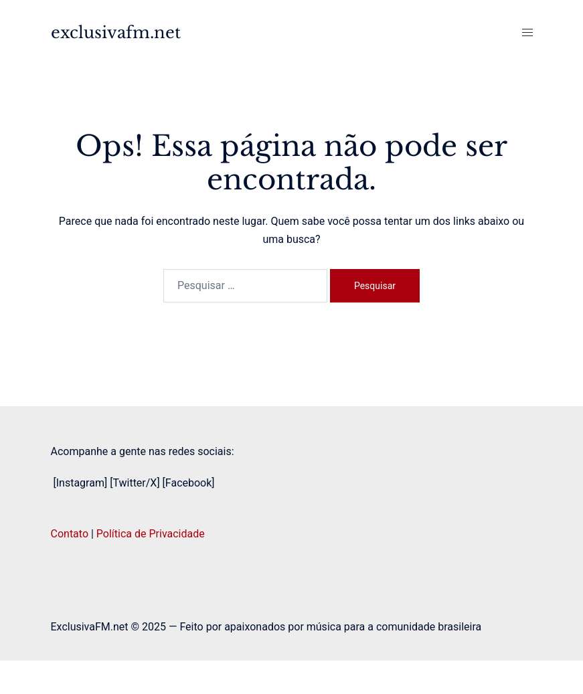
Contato (70, 533)
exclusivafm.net (116, 32)
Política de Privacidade (150, 533)
